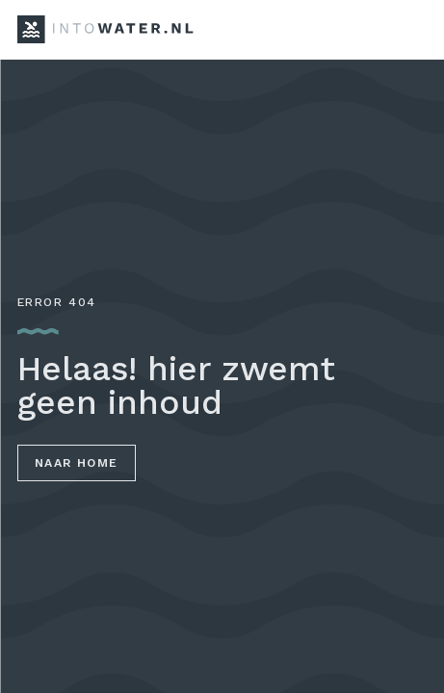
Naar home (76, 463)
